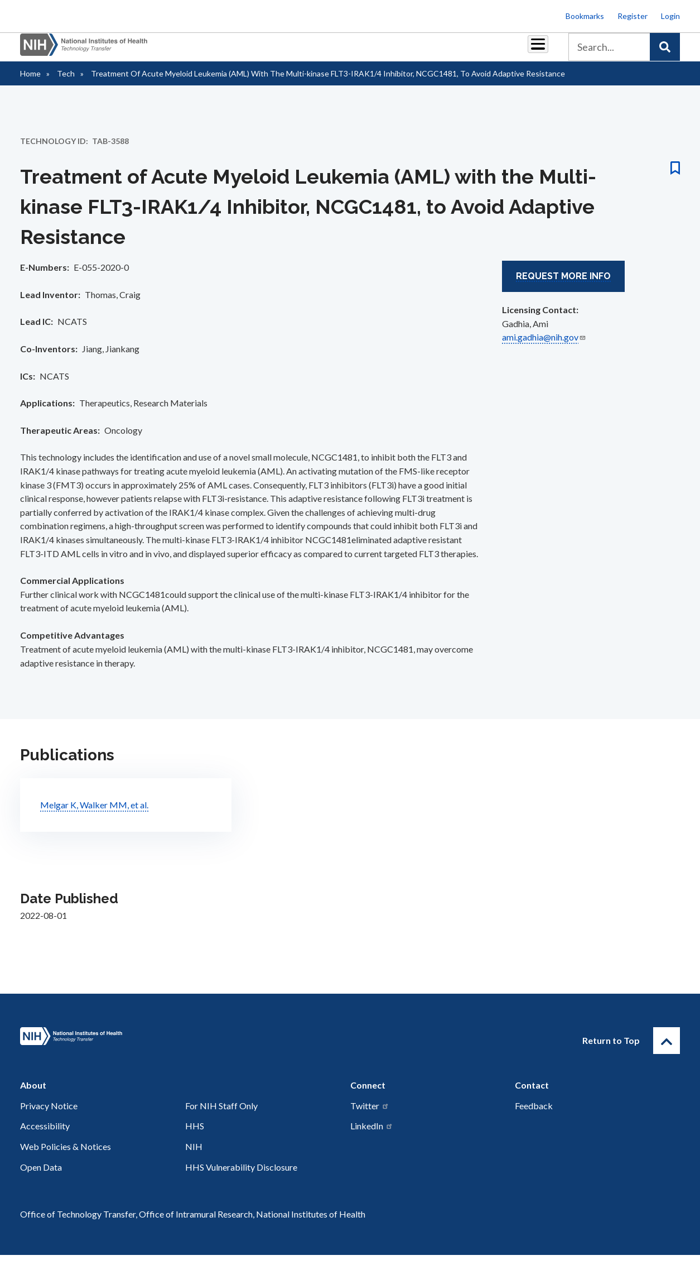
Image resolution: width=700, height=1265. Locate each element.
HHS (194, 1135)
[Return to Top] (666, 1050)
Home (30, 83)
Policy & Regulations (460, 51)
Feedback (534, 1115)
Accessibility (45, 1135)
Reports (332, 51)
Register (632, 16)
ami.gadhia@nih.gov (544, 347)
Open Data (41, 1177)
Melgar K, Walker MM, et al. (94, 814)
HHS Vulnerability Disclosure (241, 1177)
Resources (384, 51)
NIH (193, 1156)
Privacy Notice (49, 1115)
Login (670, 16)
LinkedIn (371, 1135)
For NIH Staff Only (221, 1115)
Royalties (282, 51)
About (527, 51)
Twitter (369, 1115)
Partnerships (223, 51)
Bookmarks (585, 16)
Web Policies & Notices (65, 1156)
